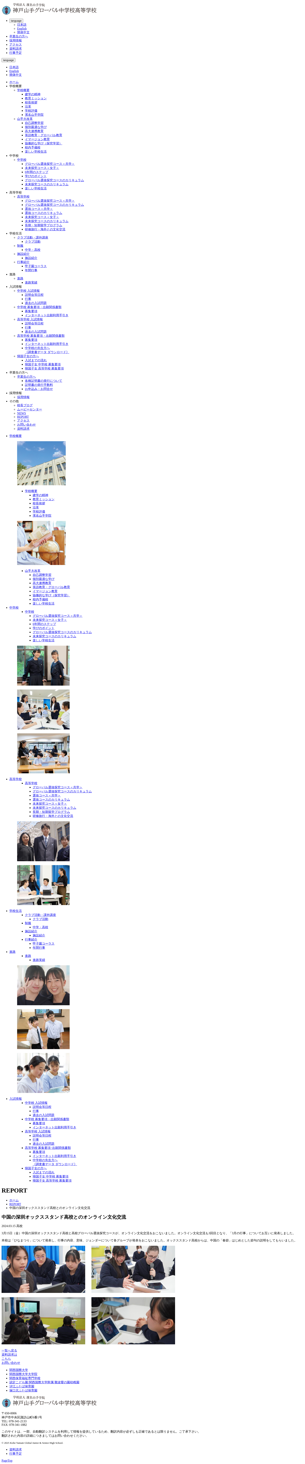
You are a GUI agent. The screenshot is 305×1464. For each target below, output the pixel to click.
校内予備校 (32, 147)
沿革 (28, 106)
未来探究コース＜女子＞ (42, 168)
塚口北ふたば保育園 (23, 1390)
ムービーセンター (29, 409)
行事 (28, 299)
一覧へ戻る (9, 1350)
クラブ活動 (32, 241)
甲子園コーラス (36, 266)
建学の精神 (32, 94)
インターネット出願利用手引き (46, 315)
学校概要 (23, 90)
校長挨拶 (31, 102)
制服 (20, 245)
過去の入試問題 (36, 303)
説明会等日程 (34, 294)
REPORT (23, 416)
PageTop (7, 1460)
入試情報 (15, 1098)
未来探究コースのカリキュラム (46, 184)
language (16, 20)
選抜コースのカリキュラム (43, 213)
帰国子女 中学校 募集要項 (43, 364)
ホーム (14, 82)
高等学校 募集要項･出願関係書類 (48, 1147)
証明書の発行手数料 (39, 384)
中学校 (21, 159)
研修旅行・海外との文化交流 (45, 229)
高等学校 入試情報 (30, 319)
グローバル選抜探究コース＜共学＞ (50, 163)
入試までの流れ (36, 360)
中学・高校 (32, 249)
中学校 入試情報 (28, 290)
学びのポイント (36, 176)
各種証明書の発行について (43, 380)
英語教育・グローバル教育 (43, 135)
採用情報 (15, 40)
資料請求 (15, 48)
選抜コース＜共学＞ (39, 208)
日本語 (21, 24)
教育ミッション (36, 98)
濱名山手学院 (34, 114)
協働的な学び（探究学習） (43, 143)
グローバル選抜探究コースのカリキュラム (54, 180)
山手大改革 (25, 118)
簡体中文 (23, 32)
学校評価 (31, 110)
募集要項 (31, 311)
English (22, 28)
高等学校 (23, 196)
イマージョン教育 (37, 139)
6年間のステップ (36, 172)
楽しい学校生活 (36, 151)
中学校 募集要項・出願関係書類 (39, 307)
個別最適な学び (36, 127)
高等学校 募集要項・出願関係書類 (41, 335)
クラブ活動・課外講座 (32, 237)
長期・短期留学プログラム (43, 225)
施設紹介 (23, 253)
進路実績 (31, 282)
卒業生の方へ (18, 36)
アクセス (15, 44)
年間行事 (31, 270)
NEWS (21, 413)
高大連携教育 (34, 131)
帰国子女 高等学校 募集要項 (44, 368)
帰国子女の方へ (28, 356)
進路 (20, 278)
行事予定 (15, 52)
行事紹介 (23, 262)
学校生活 (15, 910)
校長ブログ (25, 405)
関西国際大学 (18, 1370)
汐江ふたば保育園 (21, 1386)
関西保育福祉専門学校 (24, 1378)
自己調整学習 (34, 123)
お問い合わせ (26, 424)
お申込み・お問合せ (39, 389)
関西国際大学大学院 (23, 1374)
